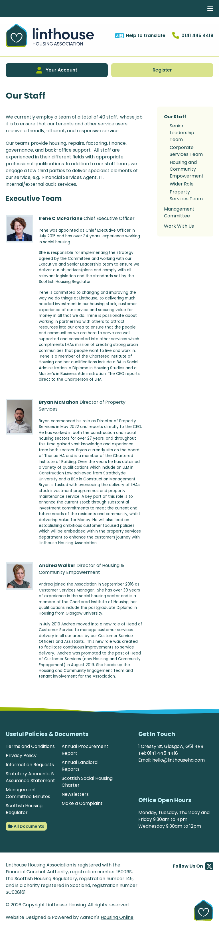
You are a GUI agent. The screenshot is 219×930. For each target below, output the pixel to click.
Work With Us (179, 226)
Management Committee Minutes (28, 793)
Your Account (56, 70)
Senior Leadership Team (182, 133)
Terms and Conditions (30, 746)
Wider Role (182, 184)
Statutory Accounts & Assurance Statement (30, 777)
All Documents (26, 826)
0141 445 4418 (162, 753)
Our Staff (175, 116)
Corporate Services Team (186, 151)
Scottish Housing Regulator (24, 809)
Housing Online (117, 917)
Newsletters (75, 794)
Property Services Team (186, 195)
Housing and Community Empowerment (187, 169)
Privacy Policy (21, 755)
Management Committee (179, 212)
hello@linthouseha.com (178, 760)
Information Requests (30, 764)
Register (162, 70)
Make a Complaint (82, 803)
